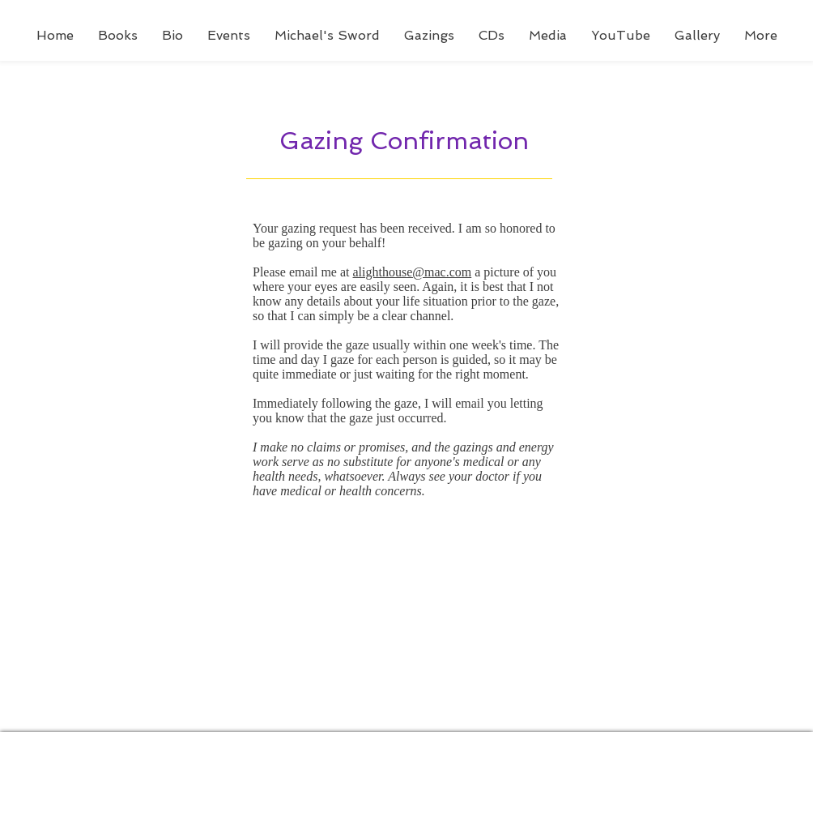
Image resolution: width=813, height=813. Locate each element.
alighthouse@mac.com (412, 272)
